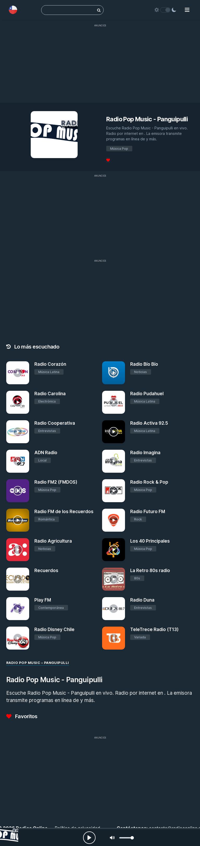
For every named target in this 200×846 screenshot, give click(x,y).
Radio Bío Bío (144, 364)
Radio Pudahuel (147, 393)
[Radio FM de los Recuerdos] (17, 520)
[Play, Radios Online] (89, 837)
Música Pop (119, 149)
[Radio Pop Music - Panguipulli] (9, 837)
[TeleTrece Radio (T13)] (113, 638)
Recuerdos (46, 570)
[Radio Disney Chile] (17, 638)
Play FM (42, 600)
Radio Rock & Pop (149, 482)
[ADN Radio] (17, 461)
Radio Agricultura (53, 541)
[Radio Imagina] (113, 461)
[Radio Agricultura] (17, 549)
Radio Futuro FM (147, 511)
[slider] (126, 837)
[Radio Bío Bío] (113, 372)
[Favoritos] (108, 160)
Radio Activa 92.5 (149, 423)
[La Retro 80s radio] (113, 579)
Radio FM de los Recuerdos (63, 511)
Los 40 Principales (150, 541)
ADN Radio (45, 452)
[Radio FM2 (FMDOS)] (17, 490)
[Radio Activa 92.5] (113, 431)
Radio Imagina (145, 452)
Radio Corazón (50, 364)
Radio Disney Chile (54, 629)
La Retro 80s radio (150, 570)
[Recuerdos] (17, 579)
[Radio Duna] (113, 608)
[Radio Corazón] (17, 372)
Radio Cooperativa (54, 423)
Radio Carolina (50, 393)
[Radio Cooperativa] (17, 431)
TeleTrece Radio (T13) (154, 629)
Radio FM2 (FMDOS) (55, 482)
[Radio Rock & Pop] (113, 490)
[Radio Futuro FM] (113, 520)
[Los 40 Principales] (113, 549)
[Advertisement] (100, 66)
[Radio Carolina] (17, 402)
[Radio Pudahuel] (113, 402)
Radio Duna (142, 600)
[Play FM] (17, 608)
